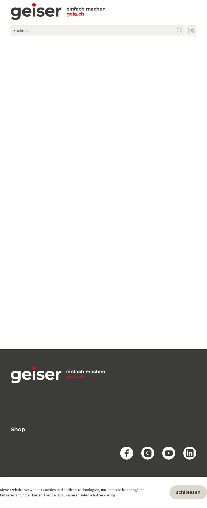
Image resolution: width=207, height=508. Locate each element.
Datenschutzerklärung (97, 495)
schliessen (188, 492)
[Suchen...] (98, 30)
